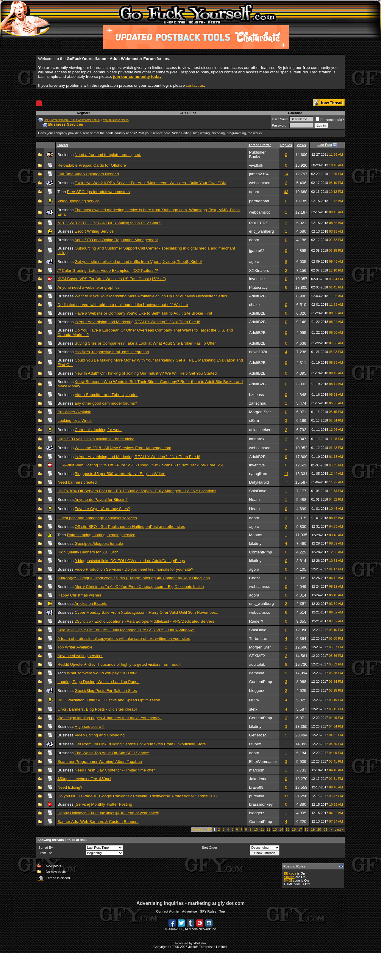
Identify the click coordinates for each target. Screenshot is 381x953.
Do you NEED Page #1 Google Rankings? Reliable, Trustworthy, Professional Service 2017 (137, 796)
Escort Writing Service (94, 231)
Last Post (325, 144)
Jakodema (258, 779)
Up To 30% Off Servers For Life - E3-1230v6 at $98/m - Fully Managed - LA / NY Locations (136, 491)
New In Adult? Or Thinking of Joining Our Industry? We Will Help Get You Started (146, 373)
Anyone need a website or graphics (88, 287)
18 (306, 829)
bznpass (256, 394)
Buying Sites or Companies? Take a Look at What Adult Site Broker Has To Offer (145, 343)
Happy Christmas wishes (79, 595)
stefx (253, 709)
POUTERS (258, 223)
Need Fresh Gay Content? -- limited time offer (115, 770)
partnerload (259, 201)
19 (313, 829)
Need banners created (77, 482)
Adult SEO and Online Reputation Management (116, 240)
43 (286, 192)
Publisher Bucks (257, 154)
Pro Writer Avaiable (74, 412)
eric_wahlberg (261, 231)
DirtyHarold (259, 482)
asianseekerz (261, 429)
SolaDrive (257, 491)
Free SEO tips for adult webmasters (98, 192)
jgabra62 (257, 250)
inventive (257, 279)
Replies (286, 145)
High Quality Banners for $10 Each (87, 552)
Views (301, 145)
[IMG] (288, 880)
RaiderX (256, 621)
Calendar (295, 113)
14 (286, 174)
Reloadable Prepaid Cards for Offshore (91, 165)
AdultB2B (257, 296)
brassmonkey (261, 804)
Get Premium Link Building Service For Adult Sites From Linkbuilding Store (140, 744)
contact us (195, 85)
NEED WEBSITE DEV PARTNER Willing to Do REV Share (109, 223)
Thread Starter (260, 145)
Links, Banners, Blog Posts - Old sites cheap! (97, 709)
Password (279, 125)
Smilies (289, 877)
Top (222, 911)
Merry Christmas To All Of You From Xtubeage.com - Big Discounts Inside (139, 586)
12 (268, 829)
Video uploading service (78, 201)
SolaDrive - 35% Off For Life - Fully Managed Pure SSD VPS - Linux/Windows (126, 630)
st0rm (254, 420)
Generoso (258, 735)
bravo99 (256, 787)
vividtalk (256, 165)
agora (254, 192)
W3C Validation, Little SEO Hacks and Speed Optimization (108, 700)
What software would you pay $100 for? (102, 673)
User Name (280, 119)
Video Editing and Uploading (100, 735)
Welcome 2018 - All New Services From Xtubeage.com (123, 448)
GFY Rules (188, 113)
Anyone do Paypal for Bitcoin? (101, 499)
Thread (62, 145)
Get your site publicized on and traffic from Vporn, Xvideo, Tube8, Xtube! (138, 261)
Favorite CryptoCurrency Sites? (102, 509)
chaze (254, 304)
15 (287, 829)
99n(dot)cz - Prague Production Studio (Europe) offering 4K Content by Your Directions (133, 578)
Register (83, 113)
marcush (256, 770)
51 (325, 829)
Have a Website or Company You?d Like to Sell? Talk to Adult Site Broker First (143, 313)
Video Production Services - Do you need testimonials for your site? (134, 569)
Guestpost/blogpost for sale (99, 543)
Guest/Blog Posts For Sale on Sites (106, 690)
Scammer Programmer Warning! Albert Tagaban (99, 761)
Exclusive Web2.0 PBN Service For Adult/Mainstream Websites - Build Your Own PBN (150, 183)
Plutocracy (258, 287)
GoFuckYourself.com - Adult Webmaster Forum (72, 120)
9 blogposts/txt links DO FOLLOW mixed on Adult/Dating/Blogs (130, 560)
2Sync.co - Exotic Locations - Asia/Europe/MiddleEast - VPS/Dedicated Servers (144, 621)
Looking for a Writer (74, 420)
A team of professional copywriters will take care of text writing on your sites (123, 638)
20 (319, 829)
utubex (255, 744)
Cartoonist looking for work (98, 429)
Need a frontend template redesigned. (108, 154)
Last (339, 829)
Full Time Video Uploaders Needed (88, 174)
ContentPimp (260, 552)
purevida (256, 796)
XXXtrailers (259, 270)
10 (256, 829)
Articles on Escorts (90, 603)
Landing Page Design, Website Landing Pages (98, 681)
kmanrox (256, 439)
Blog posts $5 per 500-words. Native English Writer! (120, 473)
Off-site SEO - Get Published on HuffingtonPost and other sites (130, 526)
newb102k (258, 352)
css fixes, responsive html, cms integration (112, 352)
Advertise (189, 911)
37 (286, 796)
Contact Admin (167, 911)
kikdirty (255, 543)
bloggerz (256, 690)
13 (275, 829)
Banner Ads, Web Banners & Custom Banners (97, 821)
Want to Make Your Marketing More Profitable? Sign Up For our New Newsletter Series (151, 296)
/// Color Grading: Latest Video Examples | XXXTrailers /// (107, 270)
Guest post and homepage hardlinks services (97, 518)
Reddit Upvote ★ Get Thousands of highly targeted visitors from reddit (118, 664)
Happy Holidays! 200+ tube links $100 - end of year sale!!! (108, 813)
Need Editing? (69, 787)
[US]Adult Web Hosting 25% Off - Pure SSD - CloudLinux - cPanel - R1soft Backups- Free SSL (140, 465)
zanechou (257, 403)
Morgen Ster (260, 412)
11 (262, 829)
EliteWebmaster (263, 761)
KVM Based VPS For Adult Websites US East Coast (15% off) (111, 279)
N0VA (254, 700)
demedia (256, 673)
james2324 (258, 174)
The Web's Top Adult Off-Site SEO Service (112, 753)
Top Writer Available (74, 647)
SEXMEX (257, 656)
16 (294, 829)
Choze (255, 578)
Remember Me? (330, 120)
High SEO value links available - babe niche (96, 439)
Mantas (255, 535)
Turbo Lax (258, 638)
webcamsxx (259, 183)
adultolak (257, 664)
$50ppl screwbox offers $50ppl (84, 779)
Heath (254, 499)
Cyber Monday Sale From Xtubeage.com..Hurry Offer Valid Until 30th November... (146, 612)
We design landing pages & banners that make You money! (109, 718)
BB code (290, 873)
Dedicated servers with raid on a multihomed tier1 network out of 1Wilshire (122, 304)
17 (300, 829)
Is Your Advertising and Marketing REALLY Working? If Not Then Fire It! (137, 322)
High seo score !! (89, 726)
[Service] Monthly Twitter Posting (103, 804)
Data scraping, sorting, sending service (101, 535)
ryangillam (258, 473)
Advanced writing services (80, 656)
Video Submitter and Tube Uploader (106, 394)
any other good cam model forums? (106, 403)
